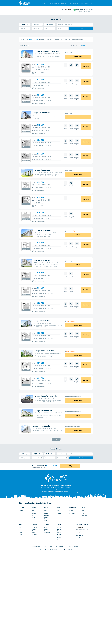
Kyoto (20, 555)
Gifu (83, 537)
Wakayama (21, 561)
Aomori (33, 537)
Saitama (46, 542)
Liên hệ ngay (68, 9)
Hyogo (20, 553)
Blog (82, 3)
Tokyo (45, 546)
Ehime (45, 553)
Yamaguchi (34, 560)
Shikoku (46, 550)
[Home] (56, 504)
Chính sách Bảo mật (61, 572)
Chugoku (34, 550)
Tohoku (34, 533)
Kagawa (46, 555)
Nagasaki (59, 560)
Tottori (33, 558)
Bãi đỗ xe (44, 3)
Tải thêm (56, 465)
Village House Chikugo (42, 113)
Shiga (20, 560)
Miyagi (33, 542)
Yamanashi (72, 539)
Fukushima (34, 539)
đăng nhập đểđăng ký (79, 561)
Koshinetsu (72, 533)
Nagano (71, 536)
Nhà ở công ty (48, 572)
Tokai (83, 533)
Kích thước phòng (37, 28)
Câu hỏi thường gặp (73, 3)
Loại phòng (24, 28)
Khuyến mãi (63, 3)
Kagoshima (59, 555)
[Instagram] (80, 558)
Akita (33, 536)
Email (70, 492)
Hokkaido (22, 533)
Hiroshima (34, 553)
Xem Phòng (86, 66)
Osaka (20, 558)
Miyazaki (59, 558)
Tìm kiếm (81, 28)
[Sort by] (86, 45)
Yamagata (34, 544)
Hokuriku (59, 533)
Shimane (34, 556)
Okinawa (59, 563)
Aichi (83, 536)
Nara (20, 556)
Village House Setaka (42, 260)
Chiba (45, 536)
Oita (58, 561)
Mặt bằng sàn (26, 71)
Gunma (46, 537)
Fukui (58, 536)
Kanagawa (46, 541)
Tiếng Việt (89, 3)
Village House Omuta (43, 230)
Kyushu (59, 550)
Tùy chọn (62, 28)
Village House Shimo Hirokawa (47, 52)
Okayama (34, 555)
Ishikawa (59, 537)
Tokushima (47, 558)
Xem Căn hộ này (78, 56)
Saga (58, 565)
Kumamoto (59, 556)
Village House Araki (42, 170)
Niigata (71, 537)
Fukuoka (59, 553)
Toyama (59, 539)
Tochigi (46, 544)
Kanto (46, 533)
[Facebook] (77, 558)
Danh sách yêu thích (54, 3)
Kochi (45, 556)
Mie (83, 539)
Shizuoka (84, 541)
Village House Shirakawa (44, 351)
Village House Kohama (43, 321)
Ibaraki (46, 539)
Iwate (33, 541)
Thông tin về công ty (37, 572)
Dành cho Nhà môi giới (74, 572)
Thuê (50, 28)
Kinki (20, 550)
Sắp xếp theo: (74, 45)
